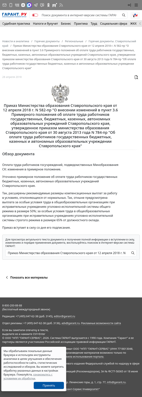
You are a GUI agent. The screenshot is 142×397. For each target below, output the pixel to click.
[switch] (35, 15)
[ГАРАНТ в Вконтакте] (17, 5)
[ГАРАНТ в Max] (29, 5)
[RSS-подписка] (61, 5)
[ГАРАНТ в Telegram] (36, 5)
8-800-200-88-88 (12, 305)
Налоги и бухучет (45, 23)
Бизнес (66, 23)
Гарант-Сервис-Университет (81, 389)
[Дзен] (23, 5)
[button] (129, 5)
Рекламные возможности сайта (101, 323)
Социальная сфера (113, 23)
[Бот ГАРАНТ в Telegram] (42, 5)
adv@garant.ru (70, 323)
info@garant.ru (116, 382)
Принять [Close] (49, 385)
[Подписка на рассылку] (4, 5)
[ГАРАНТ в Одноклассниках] (48, 5)
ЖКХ (133, 23)
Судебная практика (16, 23)
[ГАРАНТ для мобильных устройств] (11, 5)
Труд (94, 23)
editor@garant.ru (64, 316)
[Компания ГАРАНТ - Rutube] (55, 5)
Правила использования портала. (82, 356)
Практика (81, 23)
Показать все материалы (26, 277)
